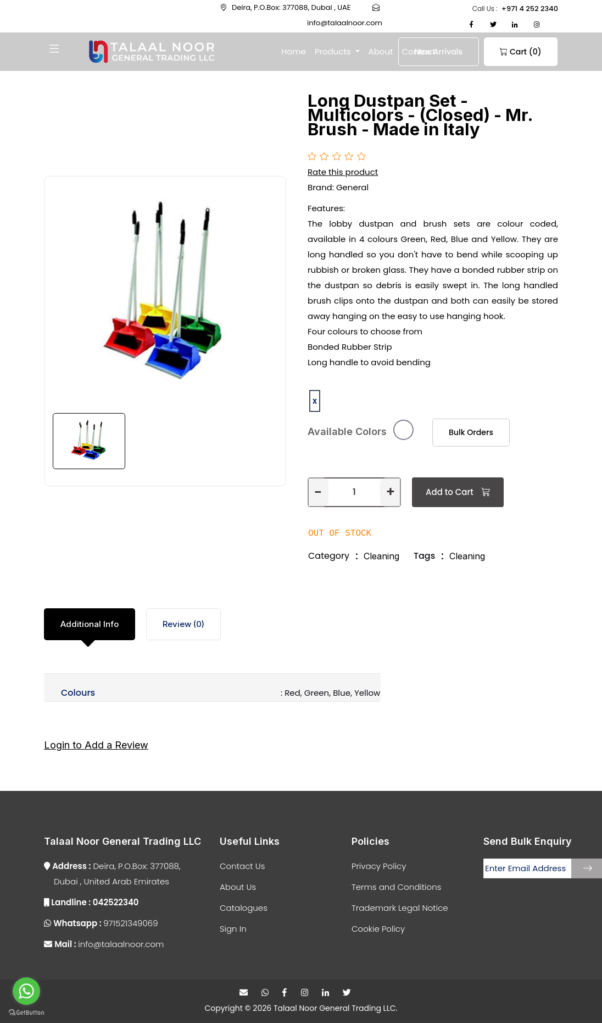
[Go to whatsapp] (26, 991)
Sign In (233, 926)
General (352, 187)
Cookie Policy (378, 926)
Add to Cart (458, 490)
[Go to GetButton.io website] (26, 1012)
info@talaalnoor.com (104, 942)
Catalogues (243, 905)
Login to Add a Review (96, 743)
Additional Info (89, 622)
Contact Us (242, 864)
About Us (238, 884)
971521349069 (101, 921)
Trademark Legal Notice (400, 905)
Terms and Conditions (396, 884)
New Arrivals (432, 51)
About (381, 51)
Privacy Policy (379, 864)
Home (293, 51)
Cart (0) (501, 51)
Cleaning (381, 554)
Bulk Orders (464, 431)
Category (328, 554)
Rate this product (343, 172)
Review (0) (183, 622)
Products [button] (334, 51)
